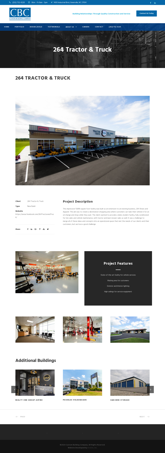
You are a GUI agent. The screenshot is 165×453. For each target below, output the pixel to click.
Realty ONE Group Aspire (29, 400)
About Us (70, 27)
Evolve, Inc (92, 447)
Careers (85, 27)
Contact (99, 27)
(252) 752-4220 (115, 27)
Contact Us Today (147, 13)
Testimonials (54, 27)
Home (6, 27)
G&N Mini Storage (120, 400)
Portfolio (19, 27)
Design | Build (36, 27)
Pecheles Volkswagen (75, 400)
